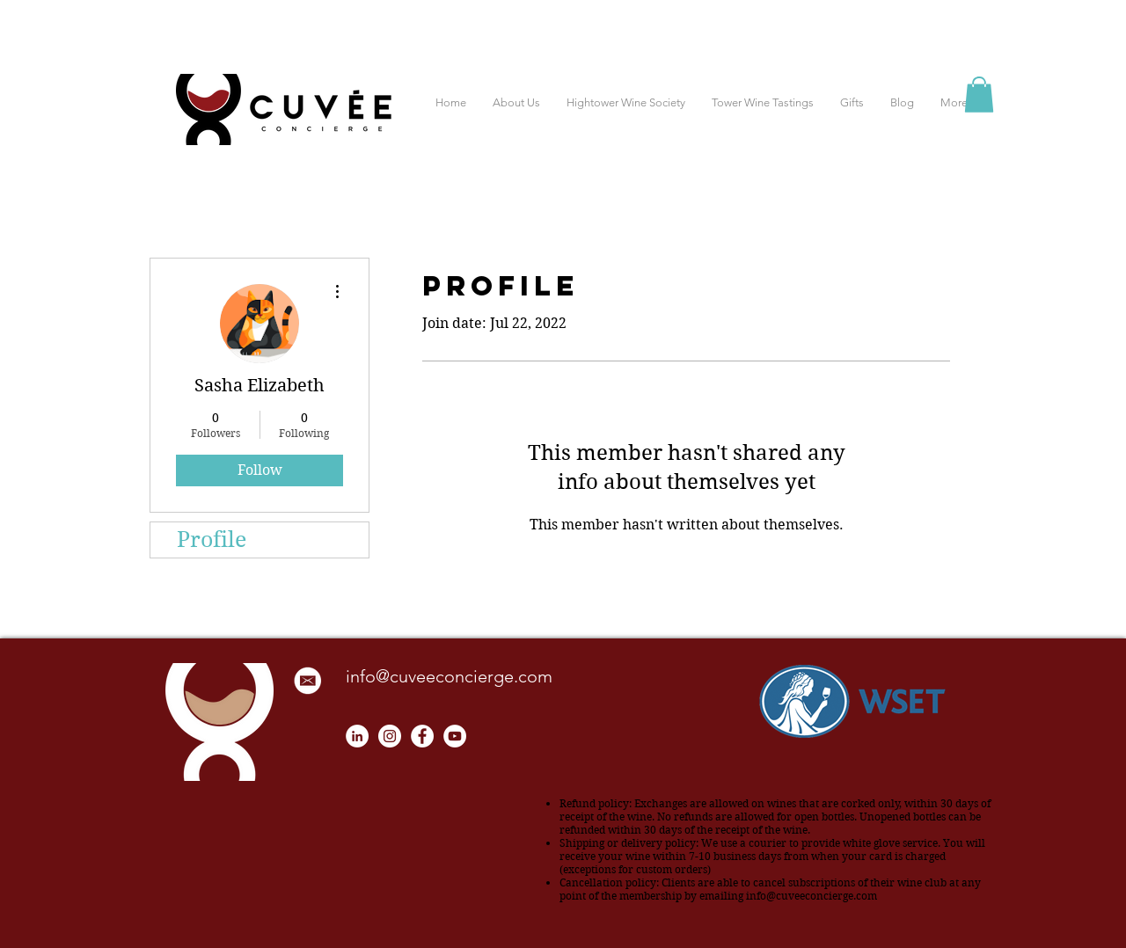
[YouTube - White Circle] (454, 736)
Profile (211, 539)
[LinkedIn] (357, 736)
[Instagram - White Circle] (389, 736)
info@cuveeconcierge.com (449, 676)
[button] (979, 95)
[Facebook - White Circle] (422, 736)
